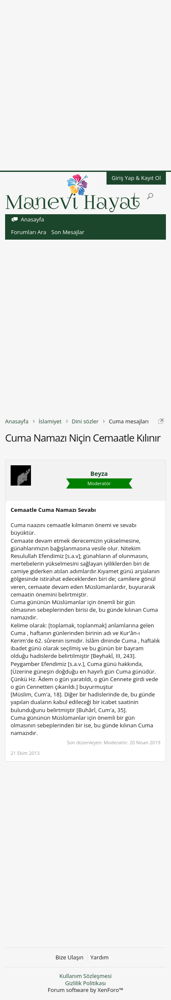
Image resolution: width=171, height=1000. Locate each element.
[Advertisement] (85, 85)
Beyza (99, 473)
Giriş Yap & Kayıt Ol (136, 178)
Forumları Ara (28, 232)
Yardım (99, 957)
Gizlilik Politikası (85, 983)
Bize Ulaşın (70, 957)
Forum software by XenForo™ (85, 990)
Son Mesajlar (67, 232)
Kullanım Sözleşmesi (85, 976)
